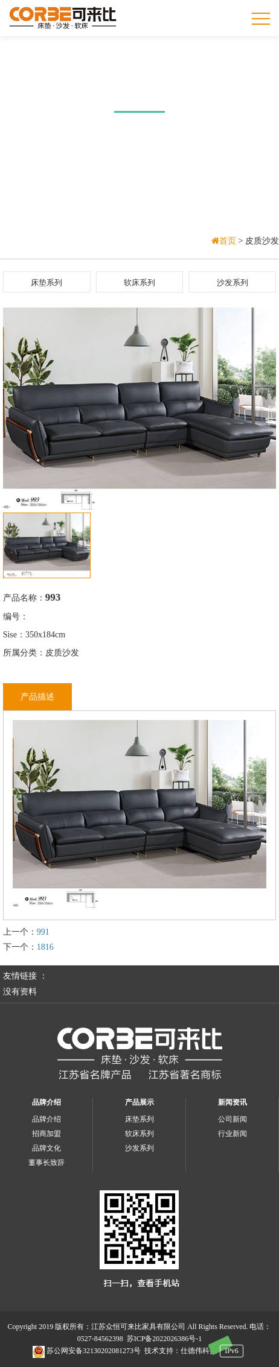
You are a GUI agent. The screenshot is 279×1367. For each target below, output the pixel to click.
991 (43, 931)
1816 (45, 947)
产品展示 (139, 1102)
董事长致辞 (46, 1162)
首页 (225, 240)
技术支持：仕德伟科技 (180, 1350)
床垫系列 (46, 282)
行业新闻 (232, 1133)
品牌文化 (46, 1148)
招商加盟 (46, 1133)
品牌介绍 (46, 1102)
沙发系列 (232, 282)
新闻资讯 (232, 1102)
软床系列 (139, 282)
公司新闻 (232, 1119)
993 (53, 597)
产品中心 (139, 90)
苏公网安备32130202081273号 (87, 1350)
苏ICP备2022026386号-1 (164, 1338)
